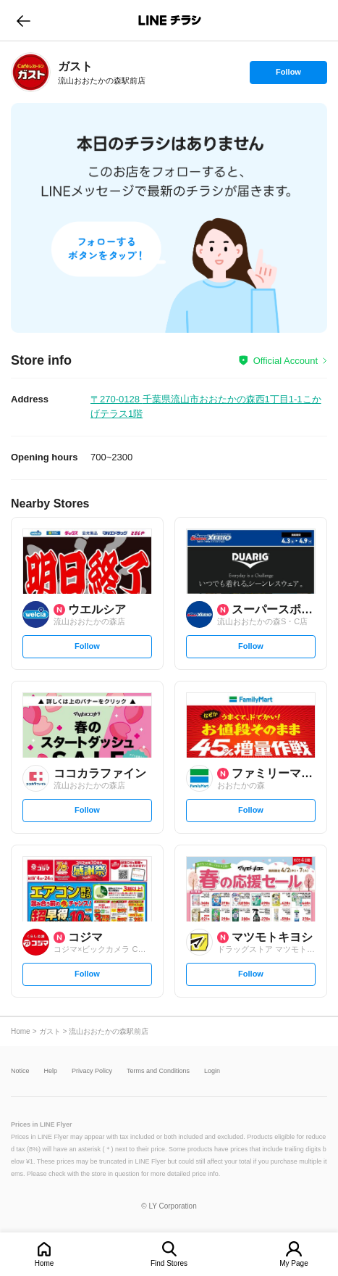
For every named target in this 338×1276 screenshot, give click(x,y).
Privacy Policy (92, 1071)
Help (51, 1071)
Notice (20, 1071)
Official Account (285, 360)
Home (44, 1263)
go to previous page (23, 20)
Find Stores (169, 1263)
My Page (293, 1263)
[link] (31, 72)
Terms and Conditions (158, 1071)
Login (212, 1071)
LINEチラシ (170, 20)
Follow (288, 75)
